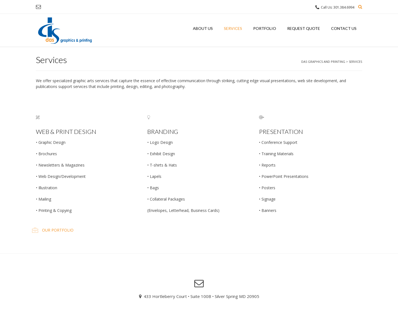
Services (233, 28)
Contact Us (344, 28)
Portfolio (264, 28)
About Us (203, 28)
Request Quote (303, 28)
